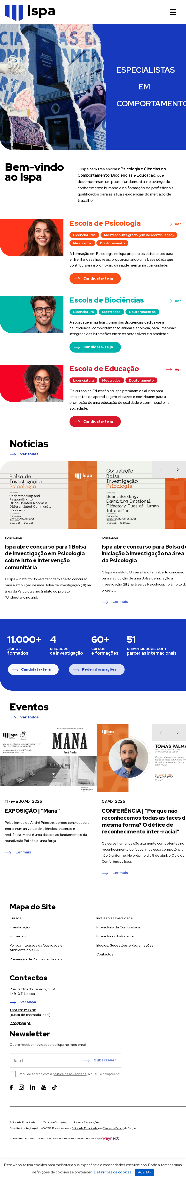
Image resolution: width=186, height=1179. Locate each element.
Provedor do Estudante (115, 948)
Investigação (20, 939)
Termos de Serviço (113, 1128)
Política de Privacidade (23, 1122)
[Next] (177, 488)
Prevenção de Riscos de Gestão (36, 971)
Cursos (15, 930)
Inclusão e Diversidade (114, 930)
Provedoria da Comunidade (118, 939)
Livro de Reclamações (86, 1122)
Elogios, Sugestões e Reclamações (125, 957)
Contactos (104, 967)
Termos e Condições (54, 1122)
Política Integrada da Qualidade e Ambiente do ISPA (36, 960)
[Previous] (160, 488)
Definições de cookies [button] (113, 1172)
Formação (18, 948)
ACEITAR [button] (144, 1172)
